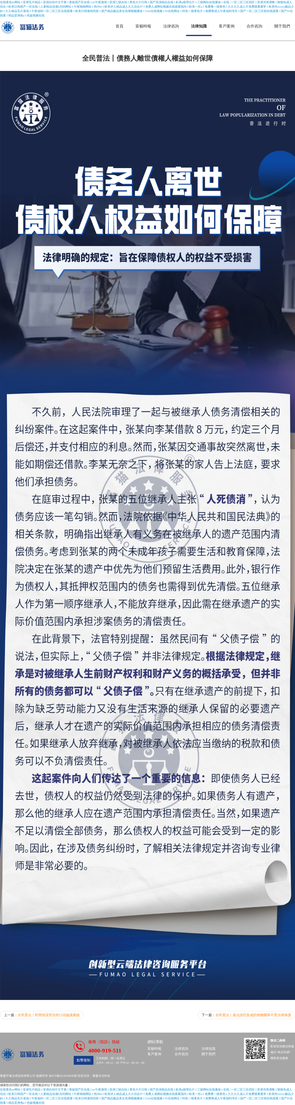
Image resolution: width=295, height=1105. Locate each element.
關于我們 (282, 26)
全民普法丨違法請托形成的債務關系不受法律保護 (253, 1015)
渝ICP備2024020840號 (63, 1076)
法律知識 (199, 26)
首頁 (119, 26)
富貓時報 (143, 26)
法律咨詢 (171, 26)
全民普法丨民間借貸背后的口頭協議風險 (49, 1015)
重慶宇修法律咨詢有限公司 (17, 1076)
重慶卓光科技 (101, 1076)
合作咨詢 (254, 26)
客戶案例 (227, 26)
